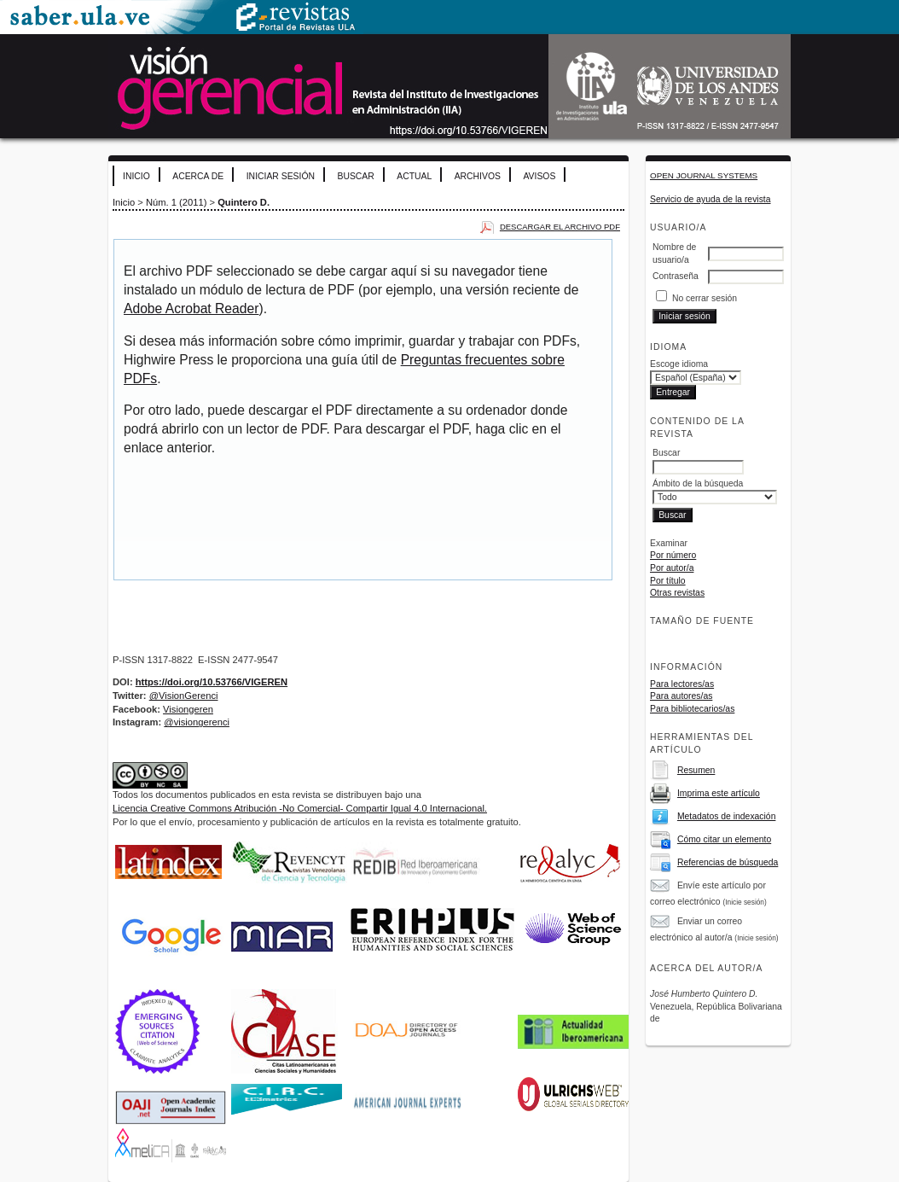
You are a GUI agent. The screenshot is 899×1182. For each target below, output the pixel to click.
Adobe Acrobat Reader (191, 308)
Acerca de (197, 176)
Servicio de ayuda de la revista (710, 199)
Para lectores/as (682, 684)
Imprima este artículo (718, 793)
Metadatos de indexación (726, 816)
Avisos (539, 176)
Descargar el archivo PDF (560, 226)
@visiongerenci (196, 722)
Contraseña (675, 276)
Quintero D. (244, 202)
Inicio (136, 176)
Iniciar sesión (280, 176)
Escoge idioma (679, 364)
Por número (673, 555)
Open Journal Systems (703, 175)
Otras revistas (677, 592)
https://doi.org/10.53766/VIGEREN (211, 682)
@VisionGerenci (183, 695)
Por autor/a (671, 568)
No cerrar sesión (704, 298)
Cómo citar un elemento (724, 839)
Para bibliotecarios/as (692, 708)
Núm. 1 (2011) (176, 202)
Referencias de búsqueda (727, 862)
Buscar (355, 176)
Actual (414, 176)
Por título (668, 580)
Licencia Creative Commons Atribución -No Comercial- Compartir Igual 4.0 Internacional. (300, 808)
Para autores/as (681, 696)
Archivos (478, 176)
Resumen (696, 770)
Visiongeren (188, 709)
